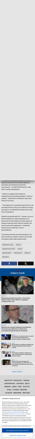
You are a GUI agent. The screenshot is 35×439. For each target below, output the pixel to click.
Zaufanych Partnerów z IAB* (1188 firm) (15, 412)
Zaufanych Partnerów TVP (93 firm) (17, 414)
